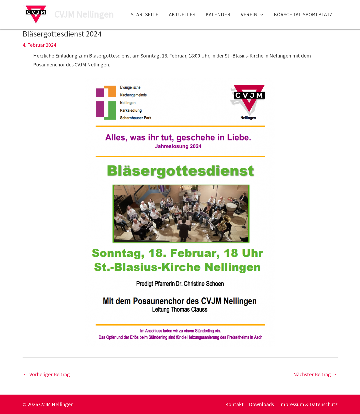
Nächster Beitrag (315, 374)
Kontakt (234, 404)
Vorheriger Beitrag (46, 374)
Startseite (144, 14)
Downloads (261, 404)
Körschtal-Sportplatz (303, 14)
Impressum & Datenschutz (308, 404)
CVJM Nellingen (84, 14)
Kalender (218, 14)
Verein (252, 14)
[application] (260, 14)
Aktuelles (182, 14)
